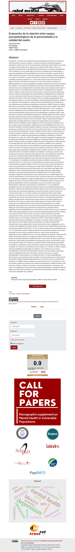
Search (37, 19)
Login (42, 307)
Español (45, 19)
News (61, 15)
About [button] (20, 15)
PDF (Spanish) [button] (37, 286)
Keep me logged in (17, 343)
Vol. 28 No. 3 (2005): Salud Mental (34, 28)
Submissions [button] (30, 15)
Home (13, 15)
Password (14, 331)
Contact (30, 19)
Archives (41, 15)
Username (14, 322)
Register (34, 307)
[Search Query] (37, 312)
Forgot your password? (18, 340)
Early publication (52, 15)
